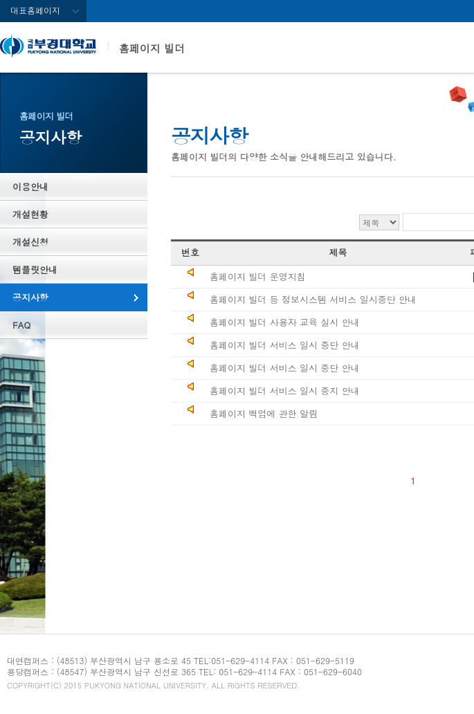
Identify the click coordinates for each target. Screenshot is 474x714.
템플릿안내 (34, 269)
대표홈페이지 (35, 10)
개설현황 (30, 214)
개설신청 (30, 241)
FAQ (21, 324)
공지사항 (30, 297)
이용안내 (30, 186)
